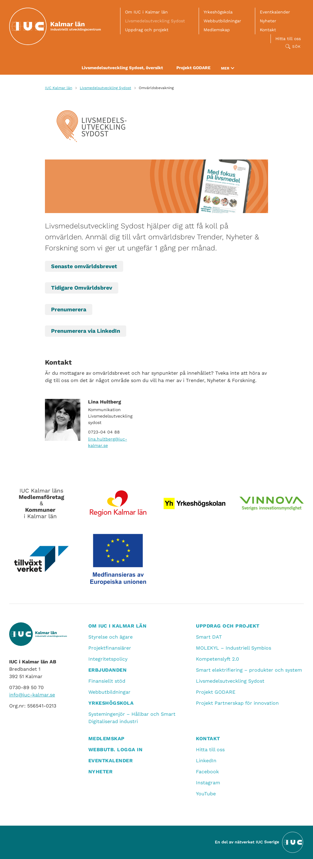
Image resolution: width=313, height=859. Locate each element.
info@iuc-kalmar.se (32, 695)
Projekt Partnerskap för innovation (237, 703)
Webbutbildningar (222, 20)
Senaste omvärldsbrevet (84, 266)
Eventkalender (275, 11)
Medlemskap (217, 29)
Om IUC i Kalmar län (146, 11)
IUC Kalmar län (58, 88)
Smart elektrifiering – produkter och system (249, 670)
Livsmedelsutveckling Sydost (155, 20)
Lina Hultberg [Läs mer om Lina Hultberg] (104, 402)
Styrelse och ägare (110, 637)
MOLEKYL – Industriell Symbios (233, 648)
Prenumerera (68, 309)
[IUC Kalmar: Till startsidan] (55, 26)
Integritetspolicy (107, 659)
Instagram (208, 783)
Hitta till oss (288, 38)
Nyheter (268, 20)
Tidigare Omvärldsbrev (81, 287)
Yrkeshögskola (218, 11)
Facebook (207, 772)
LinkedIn (206, 760)
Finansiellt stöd (106, 681)
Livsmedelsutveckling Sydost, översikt (122, 67)
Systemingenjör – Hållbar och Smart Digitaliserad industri (131, 717)
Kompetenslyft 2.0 (217, 659)
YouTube (206, 794)
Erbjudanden (107, 670)
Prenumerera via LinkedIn (85, 331)
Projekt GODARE (193, 67)
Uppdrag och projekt (146, 29)
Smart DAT (209, 637)
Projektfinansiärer (109, 648)
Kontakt (268, 29)
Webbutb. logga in (115, 749)
